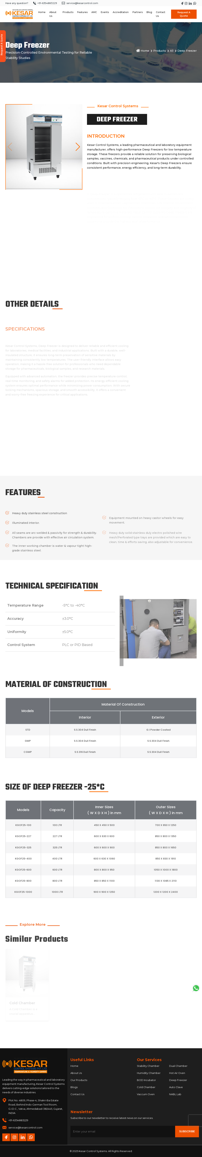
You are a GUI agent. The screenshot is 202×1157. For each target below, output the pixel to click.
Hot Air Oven (177, 1072)
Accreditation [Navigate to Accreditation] (121, 12)
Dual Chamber (178, 1065)
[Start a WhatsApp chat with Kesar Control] (195, 3)
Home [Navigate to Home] (42, 12)
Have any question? (16, 3)
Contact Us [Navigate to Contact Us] (160, 14)
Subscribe (187, 1131)
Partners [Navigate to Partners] (137, 12)
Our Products (78, 1080)
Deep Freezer (178, 1080)
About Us (76, 1072)
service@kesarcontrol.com (25, 1127)
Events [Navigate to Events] (105, 12)
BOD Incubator (146, 1080)
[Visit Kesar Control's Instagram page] (186, 3)
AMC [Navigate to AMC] (94, 12)
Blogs (74, 1087)
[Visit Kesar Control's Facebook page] (182, 3)
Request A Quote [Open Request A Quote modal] (183, 14)
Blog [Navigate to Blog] (149, 12)
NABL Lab (175, 1094)
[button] (77, 147)
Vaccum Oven (146, 1094)
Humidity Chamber (149, 1072)
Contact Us (77, 1094)
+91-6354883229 (18, 1120)
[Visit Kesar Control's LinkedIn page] (190, 3)
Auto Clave (176, 1087)
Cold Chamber (146, 1087)
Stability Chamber (148, 1065)
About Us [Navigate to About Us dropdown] (52, 14)
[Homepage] (19, 14)
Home (142, 50)
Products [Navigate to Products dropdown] (68, 12)
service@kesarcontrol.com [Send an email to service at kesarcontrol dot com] (80, 3)
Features (82, 12)
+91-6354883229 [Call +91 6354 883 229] (45, 3)
